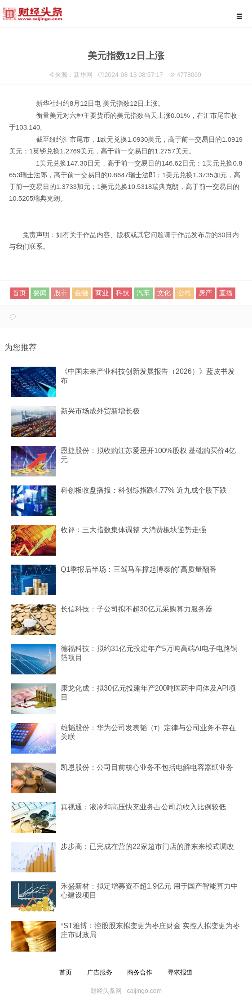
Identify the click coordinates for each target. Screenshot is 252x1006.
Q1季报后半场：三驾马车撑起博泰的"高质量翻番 (139, 569)
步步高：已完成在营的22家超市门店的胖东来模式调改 (147, 846)
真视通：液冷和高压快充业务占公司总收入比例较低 (143, 807)
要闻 (40, 292)
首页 (19, 292)
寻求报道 (180, 972)
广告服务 (99, 972)
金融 (81, 292)
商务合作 (139, 972)
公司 (184, 292)
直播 (226, 292)
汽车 (143, 292)
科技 (122, 292)
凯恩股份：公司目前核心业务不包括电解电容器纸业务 (147, 767)
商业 (102, 292)
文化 (164, 292)
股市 (60, 292)
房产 (205, 292)
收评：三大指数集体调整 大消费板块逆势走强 (133, 530)
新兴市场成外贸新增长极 (100, 411)
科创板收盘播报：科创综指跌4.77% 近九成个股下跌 (144, 490)
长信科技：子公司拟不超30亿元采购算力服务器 (136, 609)
